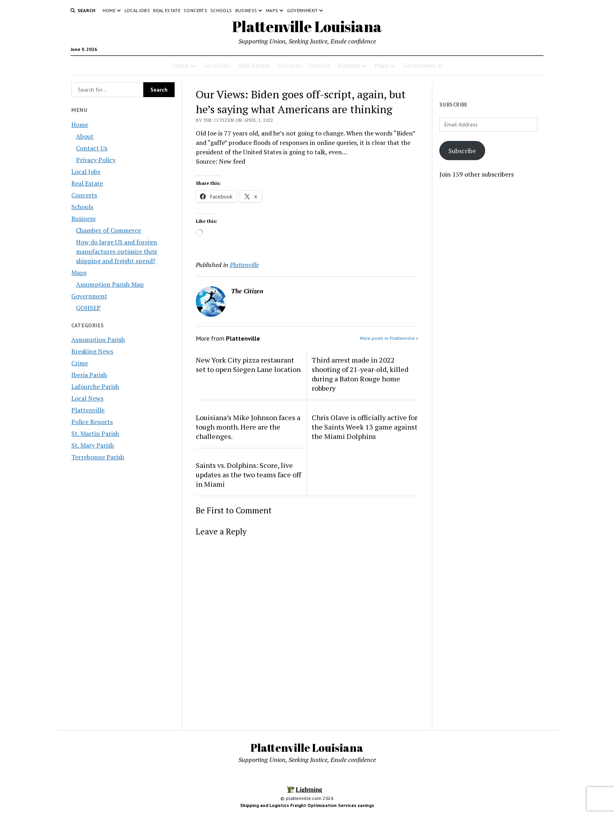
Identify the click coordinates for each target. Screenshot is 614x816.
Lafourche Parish (95, 386)
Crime (79, 363)
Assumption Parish (98, 339)
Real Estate (167, 10)
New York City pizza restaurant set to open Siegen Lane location (248, 364)
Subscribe (462, 150)
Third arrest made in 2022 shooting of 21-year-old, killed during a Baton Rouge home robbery (360, 374)
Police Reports (92, 421)
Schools (221, 10)
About (85, 136)
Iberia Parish (89, 374)
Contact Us (91, 148)
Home (109, 10)
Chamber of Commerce (108, 230)
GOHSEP (88, 307)
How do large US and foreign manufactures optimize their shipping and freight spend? (116, 251)
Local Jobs (137, 10)
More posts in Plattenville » (389, 338)
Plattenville (88, 410)
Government (302, 10)
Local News (87, 398)
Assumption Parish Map (110, 284)
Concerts (195, 10)
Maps (272, 10)
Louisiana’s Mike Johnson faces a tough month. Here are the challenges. (248, 427)
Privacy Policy (96, 159)
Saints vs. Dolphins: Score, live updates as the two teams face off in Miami (248, 474)
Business (246, 10)
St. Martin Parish (95, 433)
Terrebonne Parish (97, 457)
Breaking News (92, 351)
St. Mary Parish (92, 445)
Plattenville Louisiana (307, 26)
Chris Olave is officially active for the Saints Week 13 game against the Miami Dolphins (364, 427)
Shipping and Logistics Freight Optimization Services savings (307, 805)
